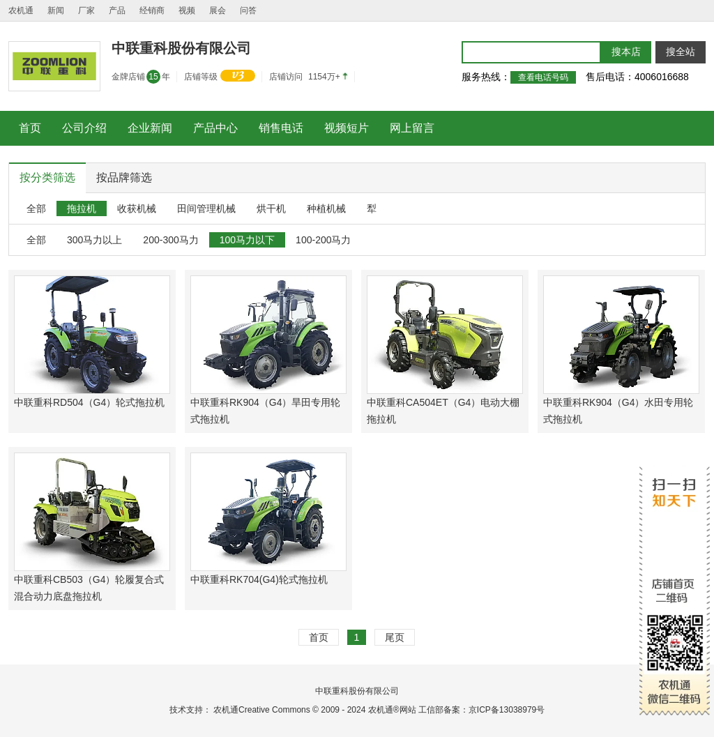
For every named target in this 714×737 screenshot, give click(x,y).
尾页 (394, 637)
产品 (117, 10)
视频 (186, 10)
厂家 (86, 10)
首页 (318, 637)
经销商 (152, 10)
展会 (217, 10)
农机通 (20, 10)
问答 (248, 10)
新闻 (55, 10)
